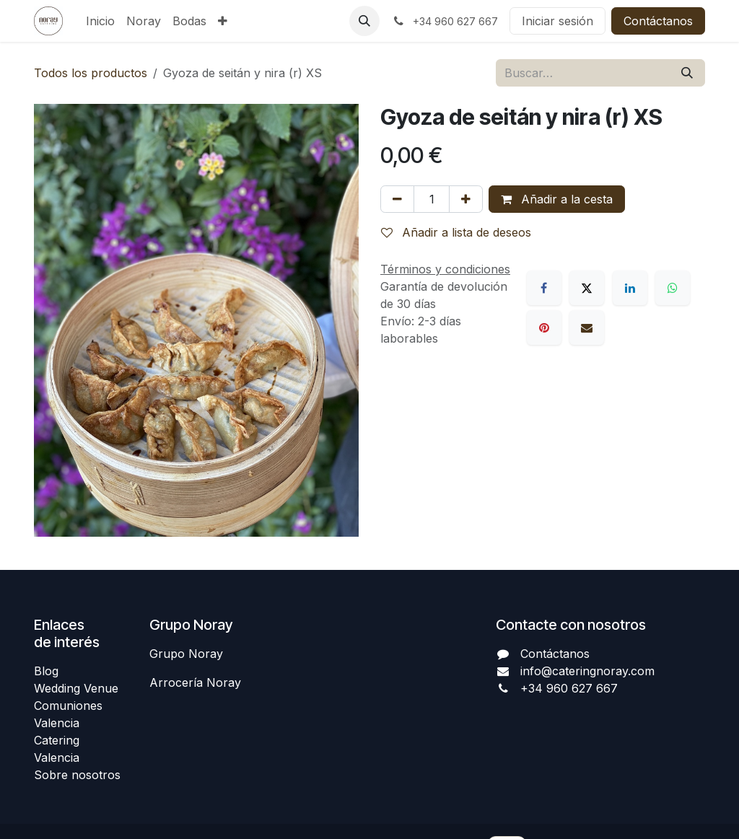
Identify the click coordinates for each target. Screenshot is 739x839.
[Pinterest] (544, 327)
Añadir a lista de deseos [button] (456, 232)
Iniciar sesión (557, 21)
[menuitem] (100, 20)
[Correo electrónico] (586, 327)
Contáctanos (658, 21)
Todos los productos (90, 73)
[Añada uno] (466, 199)
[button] (364, 21)
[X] (586, 288)
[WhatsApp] (672, 288)
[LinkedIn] (630, 288)
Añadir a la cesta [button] (557, 199)
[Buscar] (687, 73)
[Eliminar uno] (397, 199)
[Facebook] (544, 288)
